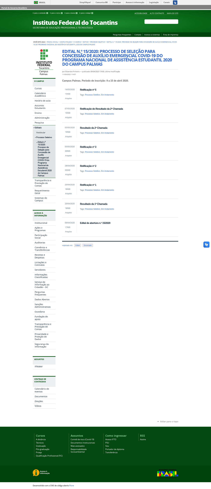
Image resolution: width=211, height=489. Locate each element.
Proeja (39, 452)
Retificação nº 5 (88, 89)
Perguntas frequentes (122, 34)
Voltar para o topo (169, 421)
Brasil (42, 2)
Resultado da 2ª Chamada (93, 127)
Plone (71, 485)
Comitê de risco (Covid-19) (82, 439)
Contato (137, 34)
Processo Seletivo (97, 42)
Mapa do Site (172, 13)
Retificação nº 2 (88, 166)
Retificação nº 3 (88, 147)
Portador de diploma (114, 449)
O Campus (77, 42)
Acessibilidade (141, 13)
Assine (143, 439)
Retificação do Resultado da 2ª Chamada (101, 108)
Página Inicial (52, 42)
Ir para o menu (56, 13)
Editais (85, 42)
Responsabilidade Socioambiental (79, 450)
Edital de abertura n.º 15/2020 (95, 223)
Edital (77, 245)
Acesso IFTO (110, 439)
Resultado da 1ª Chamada (93, 204)
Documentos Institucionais (83, 443)
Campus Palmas (66, 42)
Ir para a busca (71, 13)
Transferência (111, 452)
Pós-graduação (42, 449)
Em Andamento (107, 95)
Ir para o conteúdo (41, 13)
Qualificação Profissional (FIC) (49, 456)
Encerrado (87, 245)
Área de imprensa (170, 34)
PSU (107, 443)
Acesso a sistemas (152, 34)
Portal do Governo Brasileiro (14, 8)
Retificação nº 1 (88, 184)
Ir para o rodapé (86, 13)
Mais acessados (78, 446)
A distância (41, 439)
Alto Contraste (157, 13)
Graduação (41, 446)
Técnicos (40, 443)
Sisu (107, 446)
